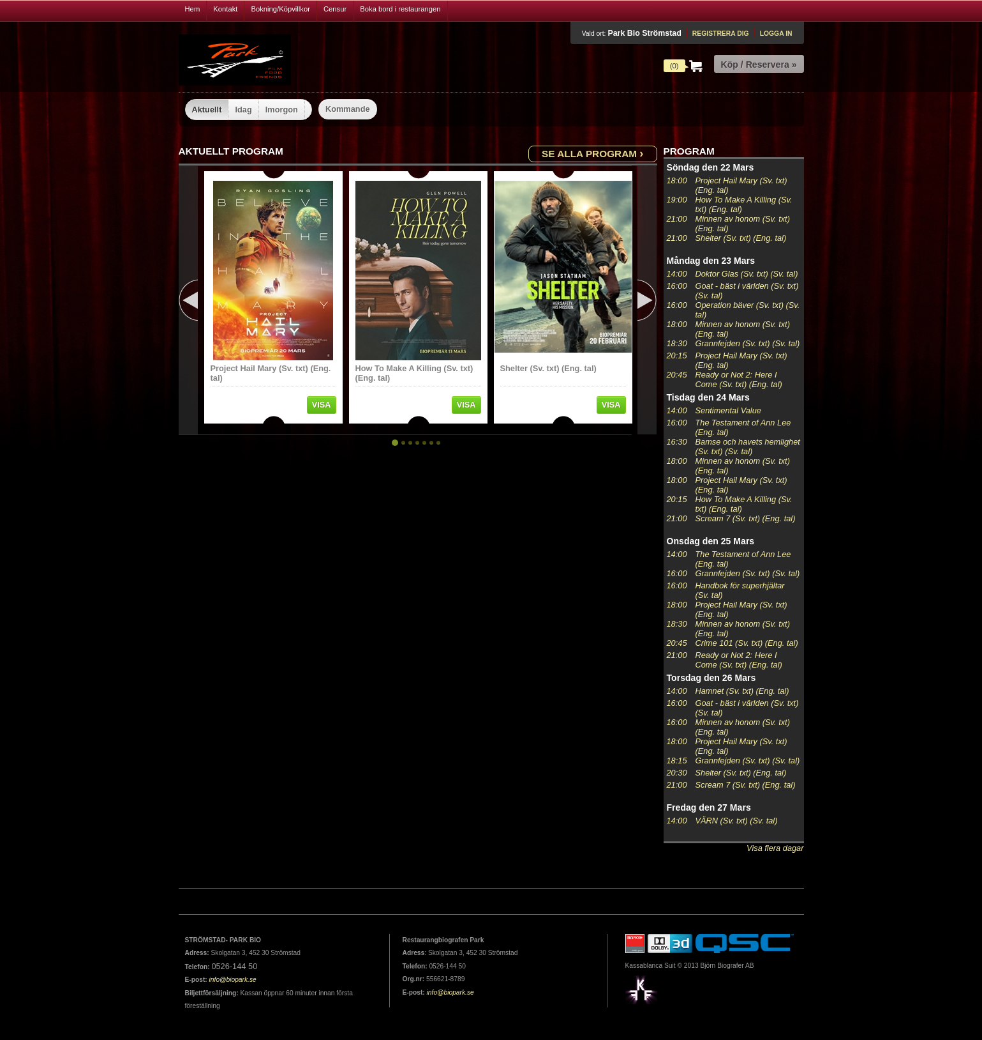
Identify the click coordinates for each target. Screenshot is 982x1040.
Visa (321, 404)
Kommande (347, 109)
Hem (192, 9)
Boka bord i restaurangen (400, 9)
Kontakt (225, 9)
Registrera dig (720, 33)
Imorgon (281, 109)
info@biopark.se (233, 979)
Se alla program (592, 153)
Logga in (776, 33)
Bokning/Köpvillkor (280, 9)
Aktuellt (207, 109)
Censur (335, 9)
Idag (243, 109)
